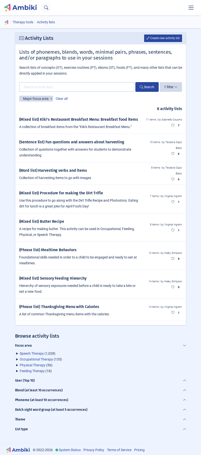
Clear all (62, 99)
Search (147, 87)
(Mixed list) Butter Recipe (41, 221)
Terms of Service (119, 450)
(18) (36, 371)
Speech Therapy (32, 353)
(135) (41, 359)
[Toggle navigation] (191, 7)
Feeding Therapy (32, 371)
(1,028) (37, 353)
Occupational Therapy (36, 359)
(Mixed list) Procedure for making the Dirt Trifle (61, 193)
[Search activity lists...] (76, 87)
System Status (70, 450)
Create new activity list (163, 38)
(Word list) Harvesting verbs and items (53, 170)
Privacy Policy (93, 450)
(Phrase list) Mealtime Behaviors (48, 250)
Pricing (139, 450)
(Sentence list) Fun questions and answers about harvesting (71, 142)
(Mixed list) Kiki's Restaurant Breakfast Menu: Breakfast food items (78, 119)
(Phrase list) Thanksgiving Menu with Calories (59, 306)
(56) (36, 365)
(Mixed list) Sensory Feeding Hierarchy (53, 278)
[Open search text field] (46, 8)
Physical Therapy (32, 365)
